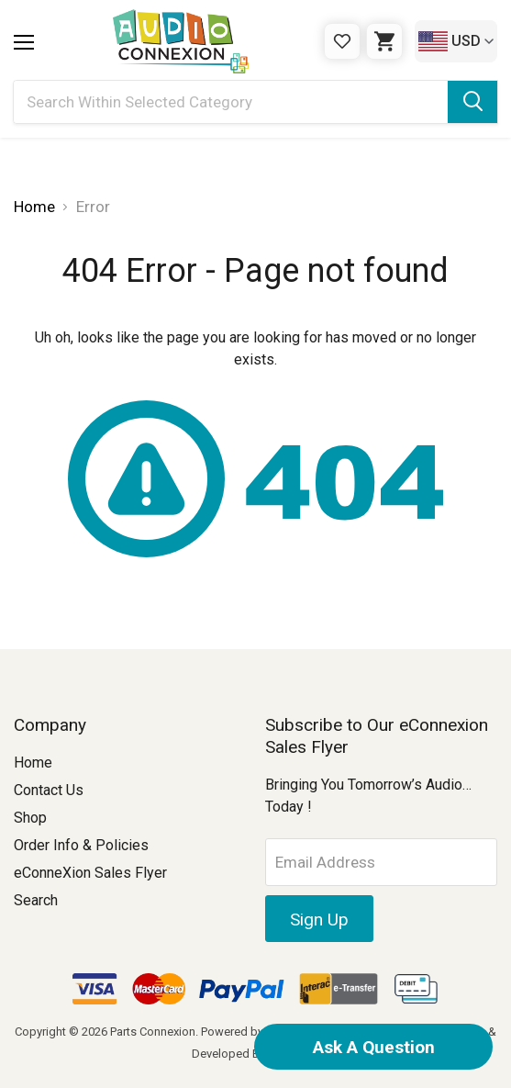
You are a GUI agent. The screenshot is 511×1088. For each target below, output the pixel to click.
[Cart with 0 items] (384, 41)
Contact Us (48, 790)
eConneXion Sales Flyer (90, 872)
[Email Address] (381, 862)
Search (36, 900)
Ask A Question (374, 1047)
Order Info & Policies (81, 845)
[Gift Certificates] (342, 41)
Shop (30, 817)
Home (33, 762)
